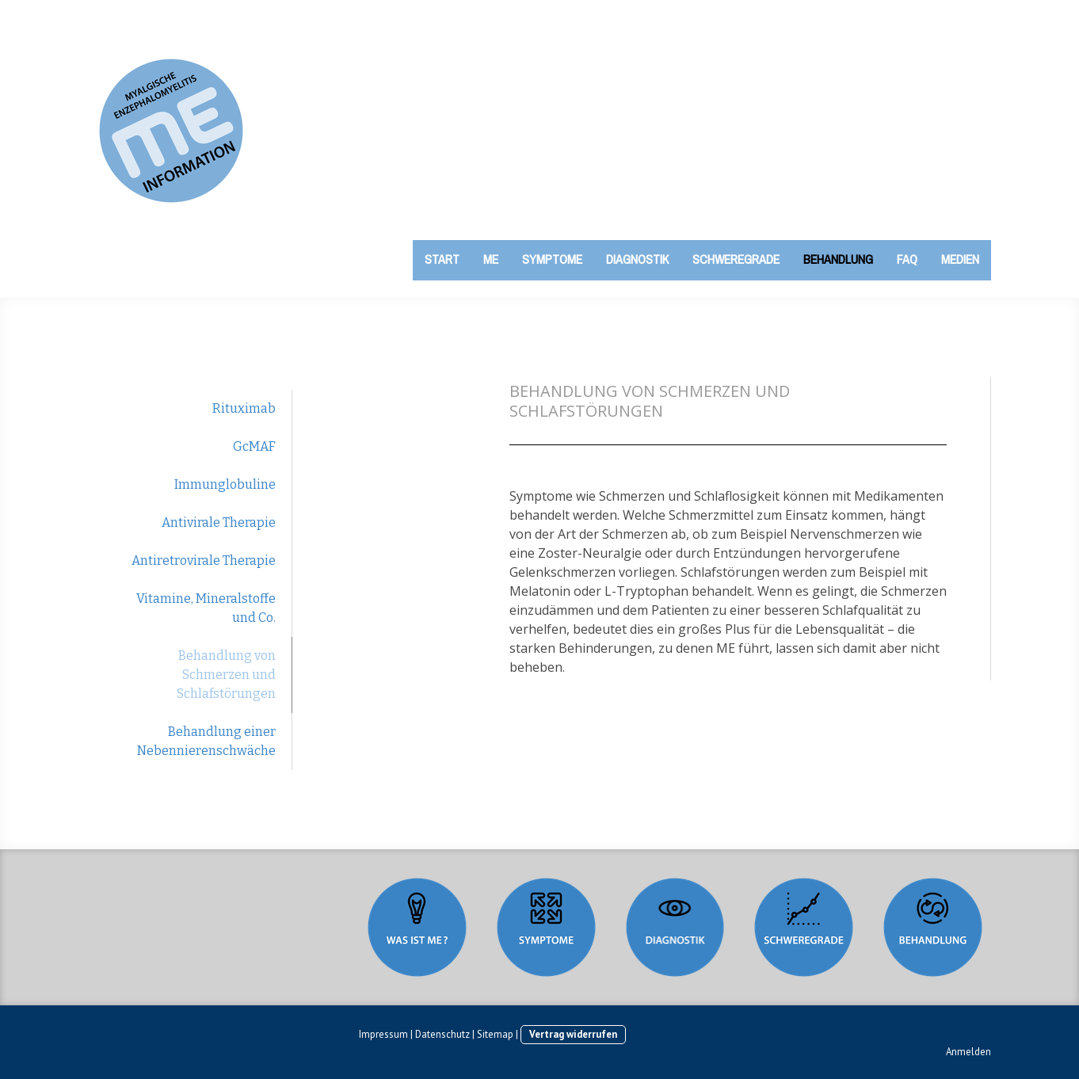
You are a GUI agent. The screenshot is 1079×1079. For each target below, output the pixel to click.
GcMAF (254, 446)
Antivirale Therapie (219, 522)
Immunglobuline (225, 484)
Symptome (552, 259)
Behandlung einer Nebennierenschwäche (206, 741)
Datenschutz (442, 1034)
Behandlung (838, 259)
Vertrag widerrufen (573, 1034)
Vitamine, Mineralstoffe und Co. (206, 608)
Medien (960, 259)
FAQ (907, 259)
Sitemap (495, 1034)
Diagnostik (637, 259)
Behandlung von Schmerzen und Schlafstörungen (226, 674)
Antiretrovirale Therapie (204, 560)
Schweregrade (736, 259)
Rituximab (244, 408)
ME (490, 259)
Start (442, 259)
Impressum (383, 1034)
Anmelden (968, 1051)
